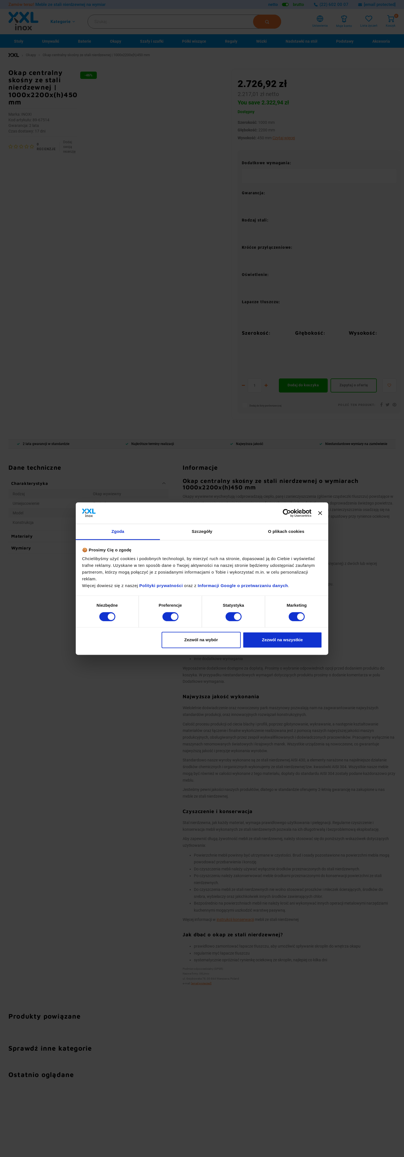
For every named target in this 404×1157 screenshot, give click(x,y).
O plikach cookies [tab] (286, 531)
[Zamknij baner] (320, 513)
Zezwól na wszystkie (282, 640)
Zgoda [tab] (117, 531)
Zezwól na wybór (201, 640)
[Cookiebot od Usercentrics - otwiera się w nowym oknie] (286, 513)
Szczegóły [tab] (202, 531)
